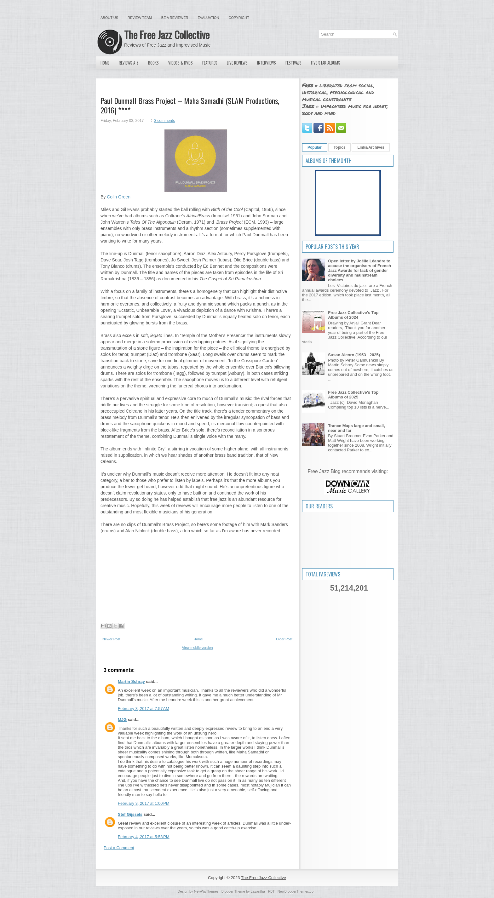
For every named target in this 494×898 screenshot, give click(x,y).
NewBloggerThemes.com (297, 891)
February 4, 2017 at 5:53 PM (143, 836)
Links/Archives (370, 147)
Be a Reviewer (174, 18)
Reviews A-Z (129, 63)
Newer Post (111, 639)
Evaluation (208, 18)
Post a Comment (119, 847)
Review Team (140, 18)
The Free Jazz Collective (167, 34)
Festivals (293, 63)
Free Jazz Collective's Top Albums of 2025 (353, 394)
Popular (314, 147)
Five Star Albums (325, 63)
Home (105, 63)
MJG (122, 719)
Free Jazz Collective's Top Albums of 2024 (353, 315)
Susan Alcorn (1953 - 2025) (354, 354)
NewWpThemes (206, 891)
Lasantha (258, 891)
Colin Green (118, 196)
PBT (271, 891)
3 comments (164, 120)
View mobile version (197, 647)
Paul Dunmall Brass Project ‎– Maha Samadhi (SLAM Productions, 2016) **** (190, 105)
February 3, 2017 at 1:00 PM (143, 803)
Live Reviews (237, 63)
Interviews (266, 63)
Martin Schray (131, 681)
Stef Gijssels (130, 814)
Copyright (239, 18)
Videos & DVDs (180, 63)
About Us (109, 18)
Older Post (284, 639)
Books (153, 63)
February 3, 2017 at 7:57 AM (143, 708)
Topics (340, 147)
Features (209, 63)
